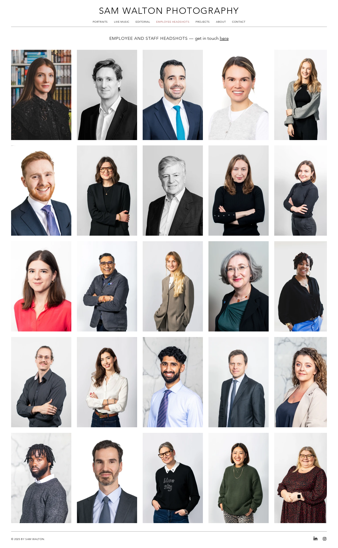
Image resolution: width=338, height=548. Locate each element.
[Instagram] (324, 538)
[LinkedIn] (315, 538)
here (224, 38)
